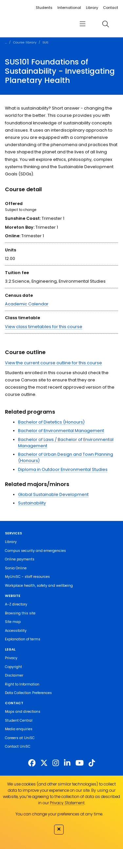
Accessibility (16, 630)
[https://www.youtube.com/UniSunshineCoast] (79, 763)
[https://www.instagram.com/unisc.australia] (55, 763)
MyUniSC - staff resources (27, 576)
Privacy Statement (67, 803)
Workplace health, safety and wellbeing (39, 585)
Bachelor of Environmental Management (61, 430)
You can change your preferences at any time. (59, 814)
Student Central (18, 720)
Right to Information (22, 684)
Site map (13, 621)
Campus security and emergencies (35, 550)
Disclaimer (14, 675)
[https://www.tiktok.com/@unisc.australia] (92, 763)
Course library (24, 42)
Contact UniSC (18, 746)
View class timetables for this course (43, 326)
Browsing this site (20, 613)
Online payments (19, 559)
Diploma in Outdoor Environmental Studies (63, 469)
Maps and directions (22, 711)
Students (44, 7)
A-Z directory (16, 604)
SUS (45, 42)
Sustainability (32, 503)
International (69, 7)
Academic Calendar (27, 304)
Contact (110, 7)
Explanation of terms (22, 639)
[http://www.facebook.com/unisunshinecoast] (31, 763)
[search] (105, 24)
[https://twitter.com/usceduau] (44, 763)
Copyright (13, 666)
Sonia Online (16, 568)
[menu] (82, 24)
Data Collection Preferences (28, 692)
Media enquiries (18, 729)
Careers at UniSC (20, 737)
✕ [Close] (59, 829)
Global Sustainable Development (53, 494)
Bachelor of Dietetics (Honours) (51, 422)
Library (92, 7)
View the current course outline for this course (53, 363)
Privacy (11, 658)
